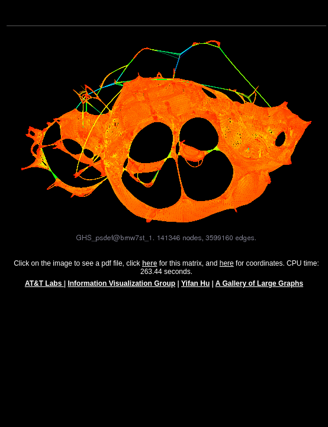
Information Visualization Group (121, 289)
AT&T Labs (44, 289)
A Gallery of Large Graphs (259, 289)
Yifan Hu (195, 289)
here (227, 269)
